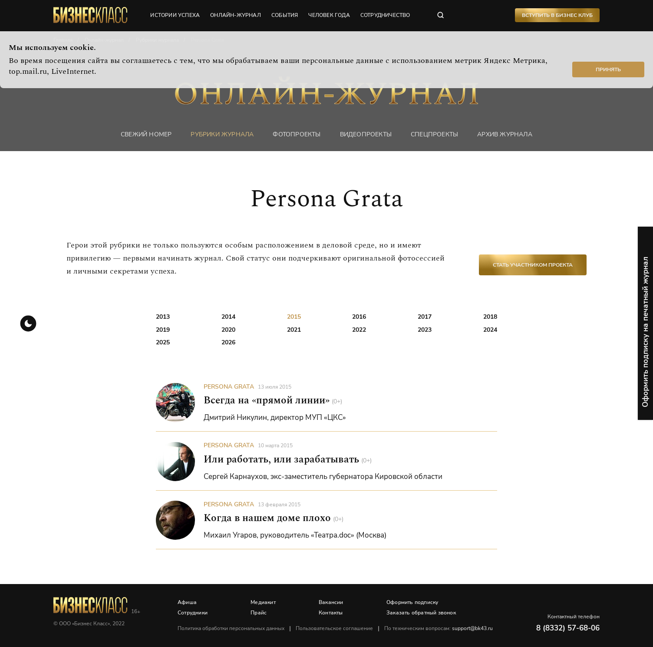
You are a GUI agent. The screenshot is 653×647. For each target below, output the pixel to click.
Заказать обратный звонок (421, 612)
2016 (359, 317)
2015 (294, 317)
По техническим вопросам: (438, 628)
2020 (228, 330)
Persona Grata (229, 387)
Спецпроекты (434, 134)
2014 (228, 317)
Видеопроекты (366, 134)
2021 (294, 330)
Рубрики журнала (222, 134)
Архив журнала (504, 134)
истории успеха (175, 15)
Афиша (187, 602)
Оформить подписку (412, 602)
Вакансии (331, 602)
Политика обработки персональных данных (231, 628)
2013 (163, 317)
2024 (490, 330)
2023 (425, 330)
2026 (228, 342)
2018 (490, 317)
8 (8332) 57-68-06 (568, 628)
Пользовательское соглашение (334, 628)
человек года (329, 15)
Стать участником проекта (533, 264)
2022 (359, 330)
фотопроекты (296, 134)
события (284, 15)
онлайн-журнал (235, 15)
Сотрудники (193, 612)
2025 (163, 342)
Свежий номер (146, 134)
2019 (163, 330)
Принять (608, 69)
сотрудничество (385, 15)
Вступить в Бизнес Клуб (557, 15)
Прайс (259, 612)
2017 (425, 317)
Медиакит (263, 602)
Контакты (331, 612)
